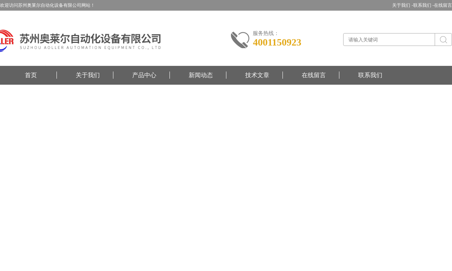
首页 (31, 75)
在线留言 (443, 5)
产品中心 (144, 75)
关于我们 (88, 75)
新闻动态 (201, 75)
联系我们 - (423, 5)
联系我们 (370, 75)
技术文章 (257, 75)
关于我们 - (402, 5)
